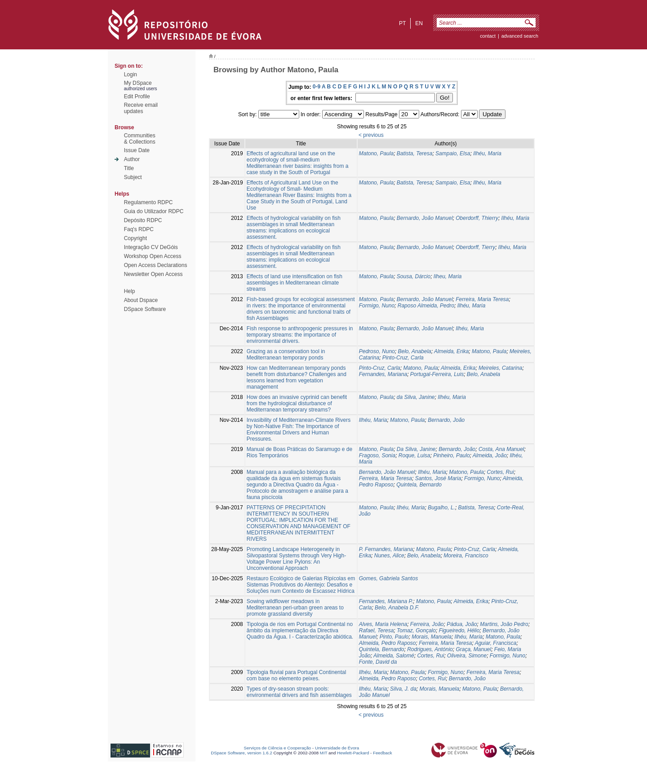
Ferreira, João (427, 624)
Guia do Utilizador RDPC (154, 211)
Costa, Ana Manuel (501, 449)
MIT (324, 752)
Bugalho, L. (441, 507)
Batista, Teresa (415, 153)
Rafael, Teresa (376, 630)
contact (488, 36)
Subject (133, 177)
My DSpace (138, 83)
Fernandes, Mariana (383, 374)
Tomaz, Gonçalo (416, 630)
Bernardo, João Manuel (425, 218)
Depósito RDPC (143, 220)
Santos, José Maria (438, 478)
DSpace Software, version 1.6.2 (241, 752)
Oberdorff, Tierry (475, 247)
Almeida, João (490, 455)
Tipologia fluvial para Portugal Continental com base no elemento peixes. (296, 675)
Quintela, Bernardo (419, 485)
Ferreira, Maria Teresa (482, 299)
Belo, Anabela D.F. (397, 607)
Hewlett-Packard (353, 752)
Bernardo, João (446, 420)
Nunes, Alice (389, 555)
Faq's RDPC (139, 229)
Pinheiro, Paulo (451, 455)
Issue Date (137, 150)
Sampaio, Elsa (452, 153)
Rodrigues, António (430, 649)
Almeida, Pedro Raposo (387, 643)
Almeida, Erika (451, 351)
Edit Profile (137, 96)
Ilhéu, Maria (487, 153)
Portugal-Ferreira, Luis (437, 374)
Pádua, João (462, 624)
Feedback (382, 752)
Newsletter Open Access (153, 274)
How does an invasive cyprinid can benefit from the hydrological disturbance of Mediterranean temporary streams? (297, 403)
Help (129, 291)
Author (132, 159)
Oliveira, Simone (467, 655)
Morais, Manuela (432, 637)
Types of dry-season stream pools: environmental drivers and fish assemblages (299, 692)
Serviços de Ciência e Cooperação (277, 747)
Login (130, 74)
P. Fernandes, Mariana (386, 549)
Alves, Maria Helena (383, 624)
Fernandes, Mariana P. (386, 601)
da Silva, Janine (416, 397)
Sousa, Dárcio (413, 276)
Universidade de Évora (337, 747)
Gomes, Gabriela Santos (388, 578)
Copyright (135, 238)
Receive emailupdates (141, 108)
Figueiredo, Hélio (459, 630)
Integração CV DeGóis (151, 247)
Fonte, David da (378, 662)
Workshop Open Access (153, 256)
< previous (371, 135)
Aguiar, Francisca (496, 643)
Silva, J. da (403, 689)
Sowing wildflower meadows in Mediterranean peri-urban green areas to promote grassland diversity (295, 607)
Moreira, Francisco (465, 555)
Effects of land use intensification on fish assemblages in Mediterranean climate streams (294, 282)
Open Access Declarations (155, 265)
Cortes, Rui (500, 472)
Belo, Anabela (414, 351)
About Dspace (141, 300)
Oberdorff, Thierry (477, 218)
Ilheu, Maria (448, 276)
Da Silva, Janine (416, 449)
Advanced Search (519, 36)
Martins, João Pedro (504, 624)
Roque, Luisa (414, 455)
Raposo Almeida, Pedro (426, 305)
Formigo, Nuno (376, 305)
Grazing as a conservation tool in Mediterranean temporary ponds (286, 354)
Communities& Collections (139, 138)
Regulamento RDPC (148, 202)
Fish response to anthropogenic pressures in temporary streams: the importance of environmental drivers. (300, 334)
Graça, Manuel (473, 649)
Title (129, 168)
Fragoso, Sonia (377, 455)
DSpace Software (145, 309)
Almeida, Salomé (393, 655)
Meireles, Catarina (500, 368)
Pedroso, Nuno (377, 351)
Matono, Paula (376, 153)
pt (402, 23)
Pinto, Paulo (394, 637)
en (419, 23)
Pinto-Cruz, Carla (403, 358)
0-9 (316, 86)
